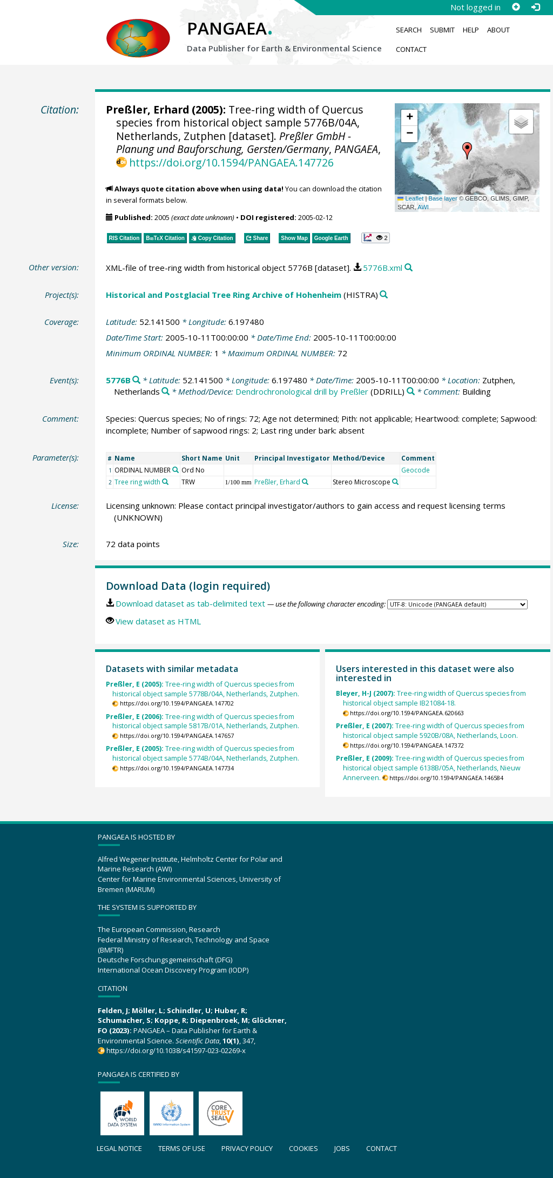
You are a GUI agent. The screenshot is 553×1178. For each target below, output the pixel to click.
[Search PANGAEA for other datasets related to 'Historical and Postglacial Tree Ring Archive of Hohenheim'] (384, 295)
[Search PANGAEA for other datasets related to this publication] (408, 268)
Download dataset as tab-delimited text (190, 603)
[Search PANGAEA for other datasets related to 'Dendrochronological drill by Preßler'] (411, 392)
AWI (423, 207)
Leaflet (410, 198)
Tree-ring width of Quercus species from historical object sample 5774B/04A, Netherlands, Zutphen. (203, 753)
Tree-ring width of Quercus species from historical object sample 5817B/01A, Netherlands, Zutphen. (203, 721)
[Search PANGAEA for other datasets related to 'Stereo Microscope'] (395, 481)
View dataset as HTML (158, 621)
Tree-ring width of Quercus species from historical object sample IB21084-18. (431, 698)
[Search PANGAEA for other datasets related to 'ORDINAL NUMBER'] (175, 470)
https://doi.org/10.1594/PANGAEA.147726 (231, 162)
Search (409, 30)
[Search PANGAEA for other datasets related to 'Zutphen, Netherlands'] (165, 392)
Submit (442, 30)
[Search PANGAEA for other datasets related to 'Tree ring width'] (165, 481)
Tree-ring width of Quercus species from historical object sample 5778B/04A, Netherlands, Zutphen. (203, 689)
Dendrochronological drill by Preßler (301, 391)
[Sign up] (515, 7)
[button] (467, 150)
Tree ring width (137, 482)
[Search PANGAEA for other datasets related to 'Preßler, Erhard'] (305, 481)
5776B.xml (382, 267)
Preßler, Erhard (147, 109)
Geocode (415, 470)
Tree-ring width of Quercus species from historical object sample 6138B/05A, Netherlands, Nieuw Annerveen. (430, 768)
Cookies (303, 1148)
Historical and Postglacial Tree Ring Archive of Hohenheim (223, 294)
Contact (411, 49)
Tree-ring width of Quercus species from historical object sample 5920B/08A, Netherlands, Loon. (430, 730)
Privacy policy (247, 1148)
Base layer (443, 198)
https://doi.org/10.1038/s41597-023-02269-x (176, 1050)
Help (471, 30)
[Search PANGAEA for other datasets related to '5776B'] (136, 380)
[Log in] (535, 7)
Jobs (342, 1148)
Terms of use (181, 1148)
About (498, 30)
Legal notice (119, 1148)
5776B (118, 380)
